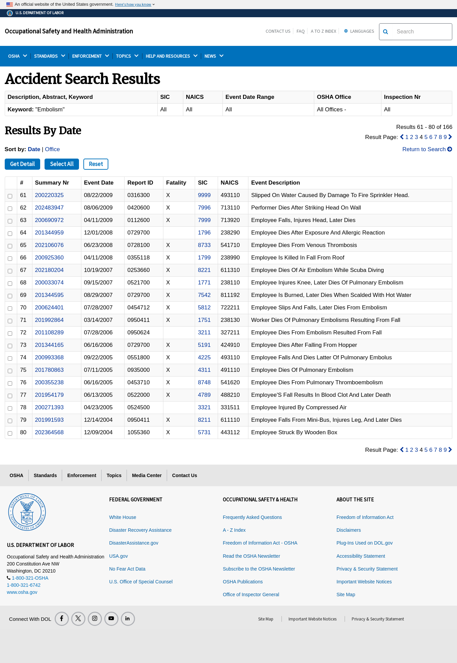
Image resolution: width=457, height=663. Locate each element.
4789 (204, 395)
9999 (204, 195)
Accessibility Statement (361, 556)
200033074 (49, 282)
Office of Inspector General (251, 594)
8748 (204, 382)
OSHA (17, 56)
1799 (204, 257)
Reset (96, 164)
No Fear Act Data (127, 569)
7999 (204, 220)
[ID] (10, 196)
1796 (204, 232)
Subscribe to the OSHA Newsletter (259, 569)
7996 (204, 207)
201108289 (49, 332)
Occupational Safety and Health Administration (69, 31)
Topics (114, 475)
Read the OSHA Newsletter (251, 556)
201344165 (49, 345)
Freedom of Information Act (365, 517)
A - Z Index (234, 530)
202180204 (49, 270)
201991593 (49, 420)
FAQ (301, 31)
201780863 (49, 370)
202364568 (49, 432)
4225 (204, 357)
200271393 (49, 407)
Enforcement (81, 475)
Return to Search (427, 149)
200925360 (49, 257)
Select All (62, 164)
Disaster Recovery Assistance (140, 530)
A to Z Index (323, 31)
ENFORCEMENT (90, 56)
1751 (204, 320)
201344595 (49, 295)
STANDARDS (49, 56)
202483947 (49, 207)
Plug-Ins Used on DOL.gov (365, 543)
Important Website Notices (364, 581)
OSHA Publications (243, 581)
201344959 (49, 232)
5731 (204, 432)
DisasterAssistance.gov (133, 543)
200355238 (49, 382)
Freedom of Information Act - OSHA (260, 543)
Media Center (147, 475)
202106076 (49, 245)
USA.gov (118, 556)
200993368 (49, 357)
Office (52, 149)
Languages (358, 31)
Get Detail (22, 164)
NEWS (214, 56)
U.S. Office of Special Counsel (140, 581)
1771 (204, 282)
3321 (204, 407)
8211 (204, 420)
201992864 (49, 320)
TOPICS (127, 56)
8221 (204, 270)
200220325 (49, 195)
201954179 (49, 395)
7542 (204, 295)
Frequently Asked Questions (252, 517)
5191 (204, 345)
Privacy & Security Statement (367, 569)
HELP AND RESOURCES (171, 56)
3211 (204, 332)
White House (122, 517)
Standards (45, 475)
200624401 (49, 307)
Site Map (346, 594)
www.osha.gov (22, 592)
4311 (204, 370)
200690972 (49, 220)
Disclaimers (349, 530)
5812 (204, 307)
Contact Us (278, 31)
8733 (204, 245)
